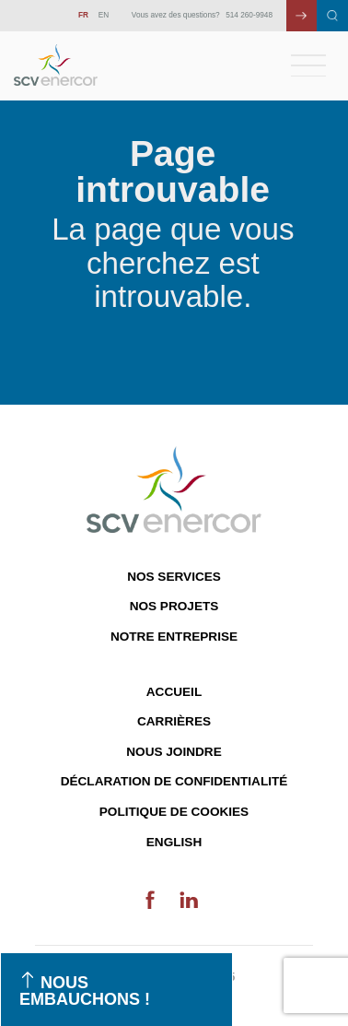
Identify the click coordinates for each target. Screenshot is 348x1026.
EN (104, 15)
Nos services (174, 577)
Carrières (174, 721)
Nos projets (174, 606)
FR (83, 15)
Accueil (174, 692)
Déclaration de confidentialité (174, 781)
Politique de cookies (174, 812)
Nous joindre (173, 752)
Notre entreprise (174, 636)
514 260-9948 (249, 15)
